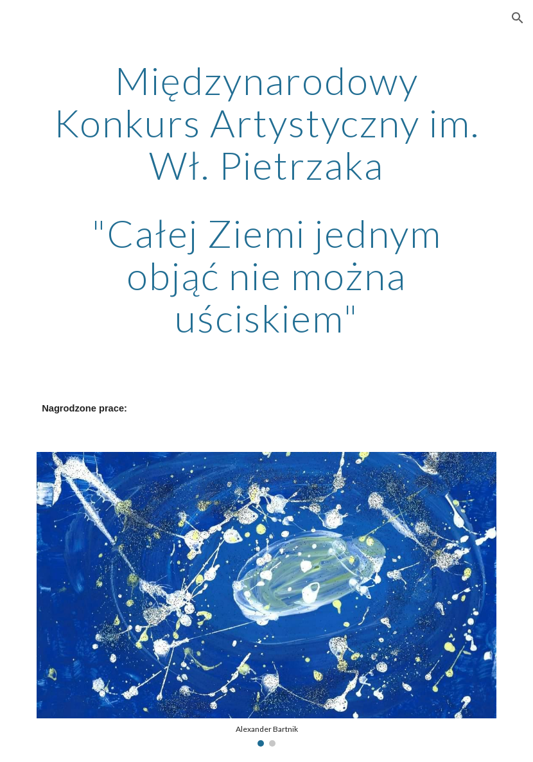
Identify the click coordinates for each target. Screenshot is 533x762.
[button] (517, 18)
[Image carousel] (266, 599)
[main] (266, 199)
